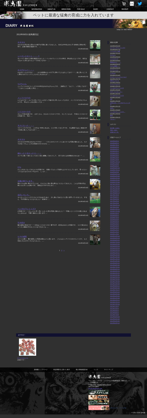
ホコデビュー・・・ (26, 70)
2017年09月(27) (115, 191)
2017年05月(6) (114, 199)
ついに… (113, 119)
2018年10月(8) (114, 164)
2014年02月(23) (115, 277)
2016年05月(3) (114, 221)
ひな (19, 167)
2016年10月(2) (114, 213)
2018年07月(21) (115, 170)
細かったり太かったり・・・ (29, 153)
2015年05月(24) (115, 246)
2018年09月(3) (114, 166)
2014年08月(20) (115, 265)
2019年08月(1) (114, 143)
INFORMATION (37, 9)
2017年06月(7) (114, 197)
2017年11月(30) (115, 186)
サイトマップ (108, 373)
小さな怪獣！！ (115, 66)
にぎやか (113, 73)
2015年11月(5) (114, 234)
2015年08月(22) (115, 240)
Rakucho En (114, 411)
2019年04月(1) (114, 151)
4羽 (111, 99)
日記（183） (114, 130)
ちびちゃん (22, 84)
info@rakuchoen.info (95, 392)
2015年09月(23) (115, 238)
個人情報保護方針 (82, 373)
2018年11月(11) (115, 161)
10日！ (112, 108)
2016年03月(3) (114, 226)
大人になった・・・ (26, 125)
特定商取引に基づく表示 (61, 373)
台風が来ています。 (26, 181)
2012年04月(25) (115, 321)
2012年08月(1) (114, 312)
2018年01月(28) (115, 182)
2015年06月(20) (115, 244)
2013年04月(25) (115, 296)
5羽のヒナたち (114, 80)
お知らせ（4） (114, 132)
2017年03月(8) (114, 203)
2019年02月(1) (114, 155)
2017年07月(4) (114, 195)
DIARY (95, 9)
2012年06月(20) (115, 317)
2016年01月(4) (114, 230)
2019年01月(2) (114, 157)
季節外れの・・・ (115, 62)
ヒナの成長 (22, 236)
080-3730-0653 (93, 390)
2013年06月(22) (115, 292)
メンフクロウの (24, 98)
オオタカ (21, 42)
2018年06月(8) (114, 172)
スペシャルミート (22, 361)
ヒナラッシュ (114, 69)
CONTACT (110, 9)
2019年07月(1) (114, 145)
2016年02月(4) (114, 228)
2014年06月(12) (115, 269)
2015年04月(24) (115, 248)
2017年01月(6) (114, 207)
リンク (96, 373)
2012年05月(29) (115, 319)
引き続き (21, 223)
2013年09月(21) (115, 286)
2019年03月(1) (114, 153)
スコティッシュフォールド (118, 77)
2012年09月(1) (114, 310)
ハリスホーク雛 (115, 51)
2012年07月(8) (114, 314)
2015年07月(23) (115, 242)
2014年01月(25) (115, 279)
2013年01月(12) (115, 302)
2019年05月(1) (114, 149)
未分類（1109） (115, 128)
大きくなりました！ (116, 91)
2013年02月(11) (115, 300)
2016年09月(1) (114, 215)
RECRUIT (125, 9)
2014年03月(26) (115, 275)
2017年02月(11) (115, 205)
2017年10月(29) (115, 188)
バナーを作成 (122, 411)
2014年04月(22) (115, 273)
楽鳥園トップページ (40, 373)
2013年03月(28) (115, 298)
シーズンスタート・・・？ (29, 56)
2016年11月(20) (115, 211)
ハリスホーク (114, 58)
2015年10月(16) (115, 236)
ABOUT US (51, 9)
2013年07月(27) (115, 290)
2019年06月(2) (114, 147)
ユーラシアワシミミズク (117, 47)
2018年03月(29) (115, 178)
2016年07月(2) (114, 217)
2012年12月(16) (115, 304)
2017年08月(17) (115, 193)
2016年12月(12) (115, 209)
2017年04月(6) (114, 201)
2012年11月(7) (114, 306)
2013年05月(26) (115, 294)
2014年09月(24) (115, 263)
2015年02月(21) (115, 253)
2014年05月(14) (115, 271)
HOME (22, 9)
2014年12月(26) (115, 257)
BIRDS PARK (66, 9)
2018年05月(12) (115, 174)
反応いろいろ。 (24, 195)
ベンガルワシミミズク (27, 209)
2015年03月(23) (115, 250)
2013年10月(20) (115, 284)
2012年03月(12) (115, 323)
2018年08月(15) (115, 168)
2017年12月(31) (115, 184)
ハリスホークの (24, 112)
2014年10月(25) (115, 261)
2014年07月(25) (115, 267)
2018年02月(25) (115, 180)
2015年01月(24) (115, 255)
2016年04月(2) (114, 224)
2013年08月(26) (115, 288)
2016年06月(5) (114, 219)
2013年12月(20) (115, 281)
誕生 (111, 115)
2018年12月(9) (114, 159)
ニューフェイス (115, 84)
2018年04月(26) (115, 176)
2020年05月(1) (114, 141)
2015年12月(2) (114, 232)
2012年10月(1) (114, 308)
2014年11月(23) (115, 259)
